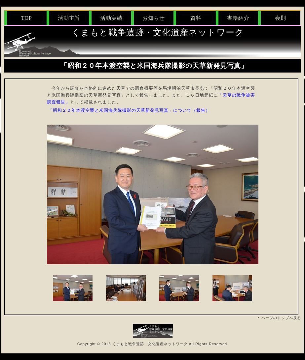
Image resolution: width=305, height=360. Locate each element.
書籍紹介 (238, 18)
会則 (280, 18)
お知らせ (153, 18)
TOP (26, 18)
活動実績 (111, 18)
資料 (196, 18)
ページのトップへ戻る (281, 318)
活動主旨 (69, 18)
